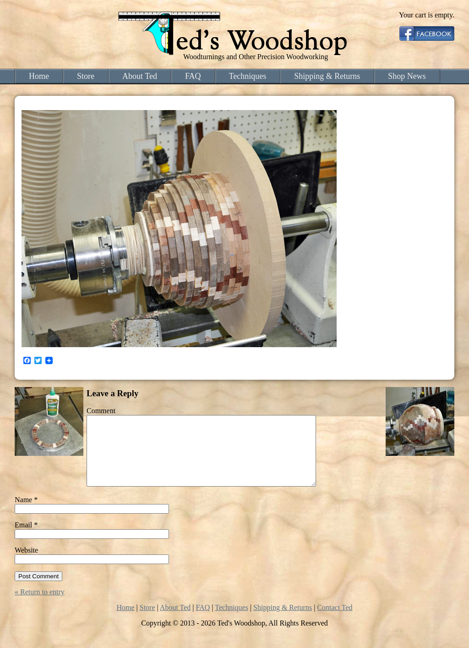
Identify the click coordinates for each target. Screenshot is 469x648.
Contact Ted (334, 621)
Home (39, 76)
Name (26, 513)
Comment (101, 411)
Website (26, 564)
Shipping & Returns (327, 76)
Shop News (407, 76)
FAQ (193, 76)
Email (26, 539)
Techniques (248, 76)
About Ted (139, 76)
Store (85, 76)
